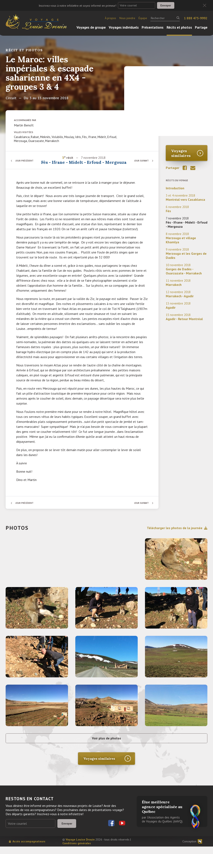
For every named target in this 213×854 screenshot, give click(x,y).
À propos (110, 18)
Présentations (152, 27)
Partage (201, 27)
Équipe (143, 18)
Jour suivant (139, 163)
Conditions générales (76, 851)
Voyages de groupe (91, 27)
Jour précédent (26, 163)
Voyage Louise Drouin (80, 847)
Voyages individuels (124, 27)
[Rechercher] (165, 18)
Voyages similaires (181, 153)
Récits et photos (179, 27)
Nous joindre (127, 18)
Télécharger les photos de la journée (177, 533)
